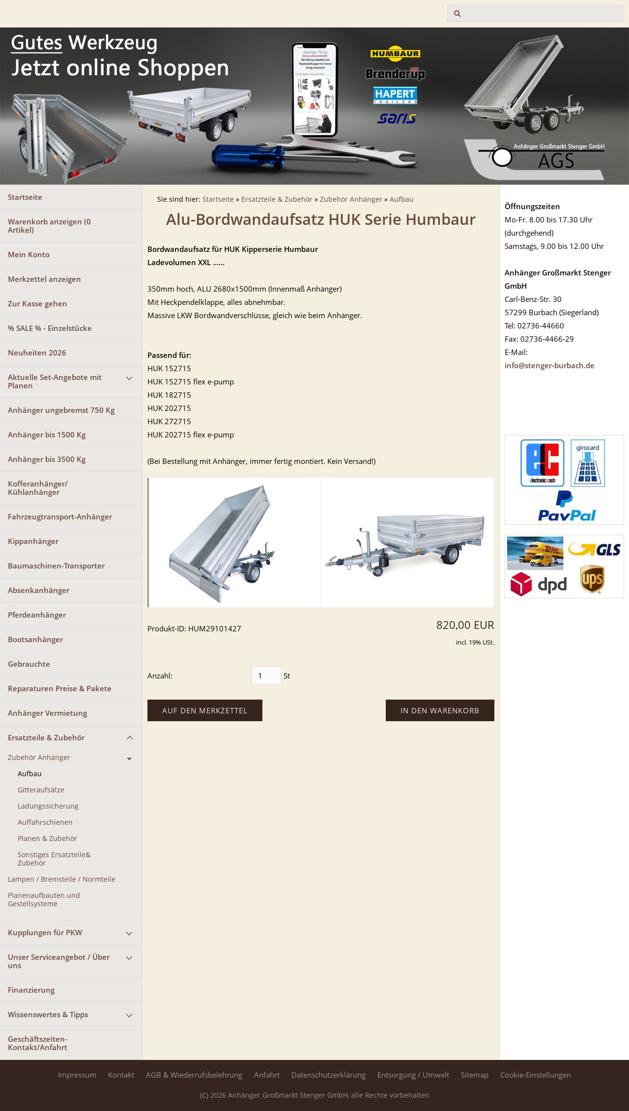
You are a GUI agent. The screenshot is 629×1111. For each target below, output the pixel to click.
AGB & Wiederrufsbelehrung (194, 1075)
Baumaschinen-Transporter (56, 565)
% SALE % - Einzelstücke (50, 328)
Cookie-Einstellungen (535, 1075)
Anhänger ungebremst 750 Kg (61, 410)
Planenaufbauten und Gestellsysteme (44, 899)
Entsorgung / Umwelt (413, 1075)
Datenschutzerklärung (328, 1075)
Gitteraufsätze (41, 790)
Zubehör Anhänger (39, 757)
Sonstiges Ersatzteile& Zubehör (54, 858)
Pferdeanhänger (37, 615)
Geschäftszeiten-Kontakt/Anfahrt (37, 1043)
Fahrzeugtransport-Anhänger (60, 516)
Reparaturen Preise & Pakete (60, 688)
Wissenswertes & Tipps (48, 1014)
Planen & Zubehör (47, 838)
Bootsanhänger (35, 639)
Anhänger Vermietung (47, 713)
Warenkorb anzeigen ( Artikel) (49, 226)
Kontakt (121, 1075)
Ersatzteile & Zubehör (46, 737)
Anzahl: (159, 675)
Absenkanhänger (38, 590)
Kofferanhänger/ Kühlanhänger (38, 488)
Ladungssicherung (48, 806)
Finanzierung (31, 990)
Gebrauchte (29, 664)
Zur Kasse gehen (37, 303)
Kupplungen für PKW (45, 932)
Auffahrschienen (45, 822)
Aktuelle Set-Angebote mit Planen (55, 381)
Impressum (77, 1075)
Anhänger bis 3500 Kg (47, 459)
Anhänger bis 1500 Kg (47, 434)
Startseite (25, 197)
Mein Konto (29, 254)
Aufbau (30, 773)
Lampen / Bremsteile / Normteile (61, 879)
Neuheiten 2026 (37, 352)
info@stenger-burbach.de (550, 365)
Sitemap (474, 1075)
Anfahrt (267, 1075)
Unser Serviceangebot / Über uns (59, 961)
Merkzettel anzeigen (44, 279)
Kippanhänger (33, 541)
